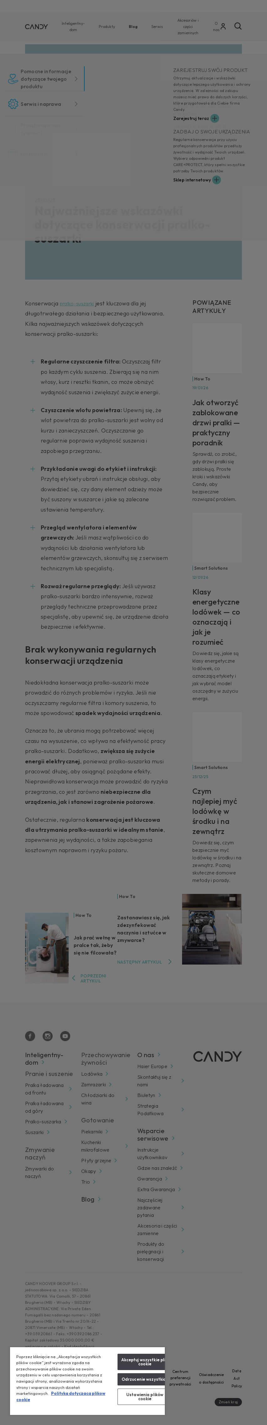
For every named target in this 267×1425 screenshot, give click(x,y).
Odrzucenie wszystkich (145, 1379)
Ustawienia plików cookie (144, 1396)
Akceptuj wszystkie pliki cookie (145, 1361)
